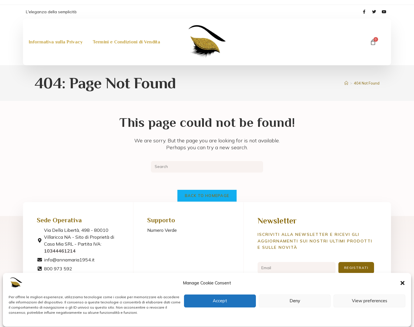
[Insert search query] (207, 167)
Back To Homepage (207, 195)
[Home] (346, 83)
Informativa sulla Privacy (56, 37)
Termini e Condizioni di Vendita (126, 37)
